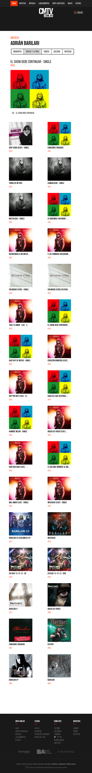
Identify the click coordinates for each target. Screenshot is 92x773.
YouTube (57, 728)
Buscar (78, 12)
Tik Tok (58, 737)
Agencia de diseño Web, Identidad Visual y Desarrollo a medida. (46, 767)
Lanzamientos (44, 3)
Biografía (17, 51)
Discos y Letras (32, 51)
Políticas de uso (71, 764)
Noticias (32, 3)
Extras (78, 3)
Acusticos (38, 731)
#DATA (70, 3)
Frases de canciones (42, 734)
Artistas (22, 3)
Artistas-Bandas (21, 731)
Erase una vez (40, 737)
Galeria (57, 51)
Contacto (57, 743)
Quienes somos (59, 740)
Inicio (14, 3)
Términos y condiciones (59, 764)
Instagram (58, 731)
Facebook (57, 734)
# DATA (37, 728)
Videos (46, 51)
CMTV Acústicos (58, 3)
